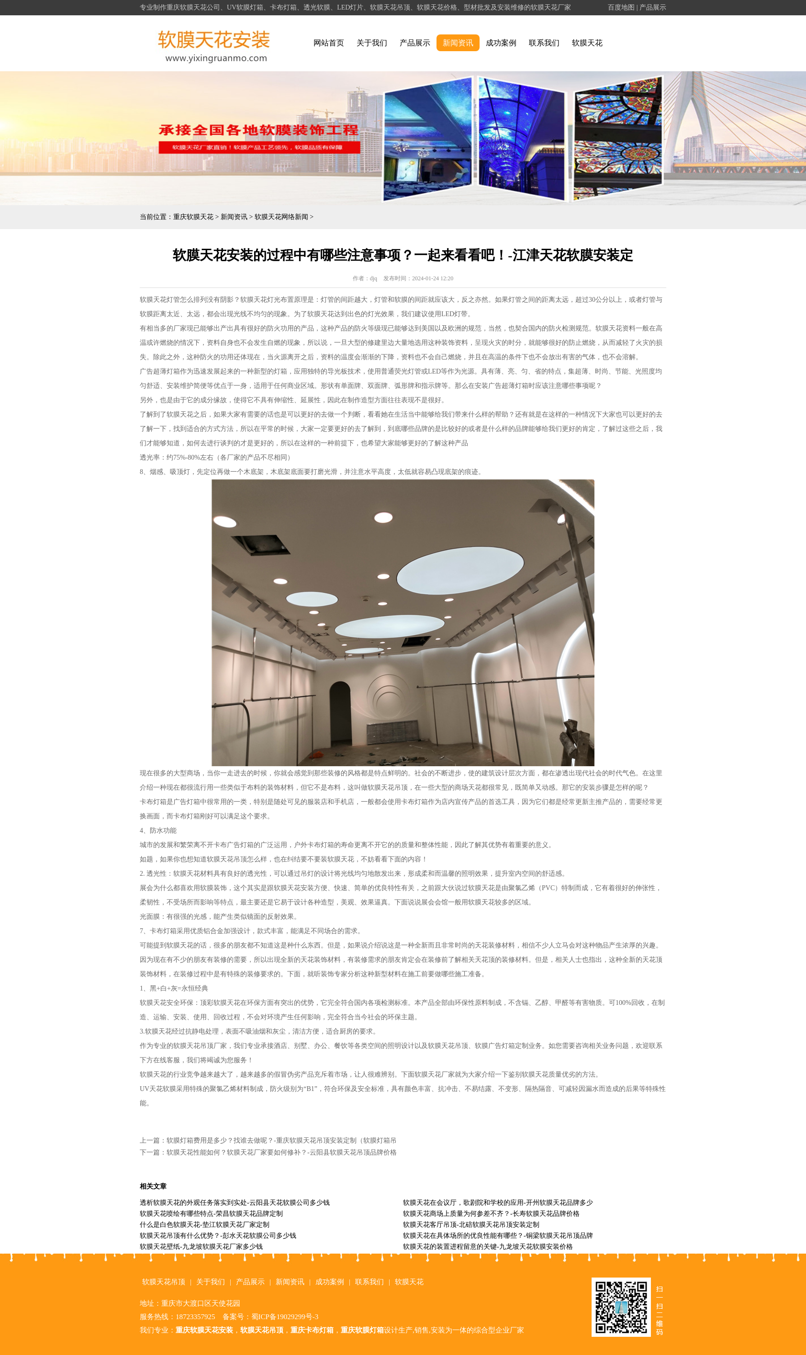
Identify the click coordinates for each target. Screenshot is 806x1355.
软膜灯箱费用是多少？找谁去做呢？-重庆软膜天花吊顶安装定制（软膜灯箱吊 (282, 1140)
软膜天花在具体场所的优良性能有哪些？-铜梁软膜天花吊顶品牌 (498, 1235)
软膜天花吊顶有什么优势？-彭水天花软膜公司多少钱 (218, 1235)
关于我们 (372, 43)
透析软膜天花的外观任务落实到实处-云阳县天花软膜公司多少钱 (235, 1202)
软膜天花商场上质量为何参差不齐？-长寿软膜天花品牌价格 (491, 1213)
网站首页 (328, 43)
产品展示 (652, 7)
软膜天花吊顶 (163, 1282)
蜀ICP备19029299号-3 (285, 1317)
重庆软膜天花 (193, 216)
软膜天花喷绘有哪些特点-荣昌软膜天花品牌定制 (211, 1213)
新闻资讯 (458, 43)
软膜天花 (587, 43)
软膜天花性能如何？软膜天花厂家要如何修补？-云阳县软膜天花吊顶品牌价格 (282, 1152)
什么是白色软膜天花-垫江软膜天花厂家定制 (204, 1224)
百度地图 (621, 7)
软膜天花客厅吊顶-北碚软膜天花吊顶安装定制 (471, 1224)
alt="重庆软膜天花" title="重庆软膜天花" (214, 43)
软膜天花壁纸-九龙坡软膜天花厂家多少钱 (201, 1246)
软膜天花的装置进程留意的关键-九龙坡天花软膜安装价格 (488, 1246)
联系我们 (544, 43)
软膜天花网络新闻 (281, 216)
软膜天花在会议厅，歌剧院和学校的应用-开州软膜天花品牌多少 (498, 1202)
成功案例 (501, 43)
